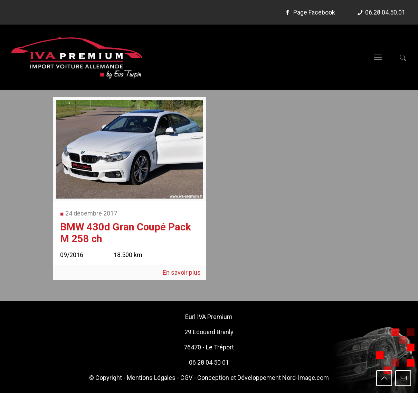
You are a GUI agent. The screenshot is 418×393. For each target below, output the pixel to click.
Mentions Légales (151, 377)
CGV (186, 377)
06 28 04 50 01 (209, 362)
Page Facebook (309, 12)
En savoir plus (182, 272)
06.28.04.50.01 (385, 12)
